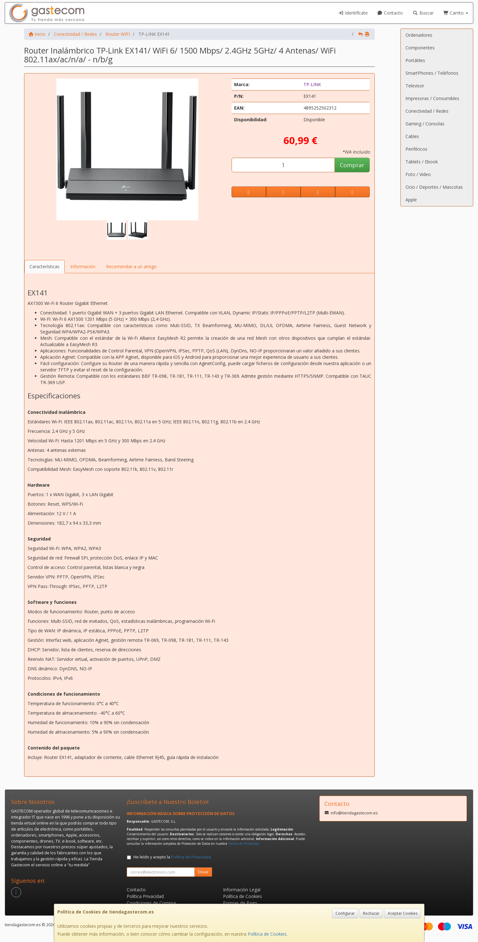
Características (44, 266)
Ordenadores (418, 35)
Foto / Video (418, 174)
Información (82, 266)
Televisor (414, 86)
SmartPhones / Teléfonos (431, 73)
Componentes (420, 48)
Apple (411, 200)
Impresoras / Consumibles (432, 98)
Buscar (423, 13)
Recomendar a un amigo (131, 266)
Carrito (455, 13)
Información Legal (241, 890)
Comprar (352, 165)
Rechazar (371, 913)
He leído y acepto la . (172, 857)
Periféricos (416, 149)
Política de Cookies (267, 934)
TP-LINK (312, 84)
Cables (412, 136)
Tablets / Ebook (421, 162)
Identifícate (353, 13)
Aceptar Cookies (402, 913)
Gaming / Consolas (424, 124)
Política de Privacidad (243, 843)
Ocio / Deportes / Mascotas (434, 187)
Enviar (203, 872)
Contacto (390, 13)
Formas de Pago (240, 903)
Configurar (345, 913)
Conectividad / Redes (427, 111)
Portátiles (415, 60)
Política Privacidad (145, 896)
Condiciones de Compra (151, 903)
